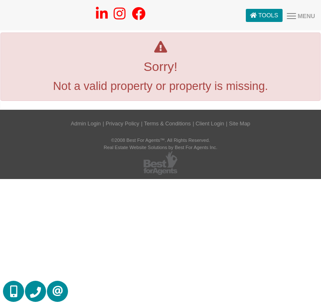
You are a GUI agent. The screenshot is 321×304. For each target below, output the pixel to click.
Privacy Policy (122, 123)
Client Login (210, 123)
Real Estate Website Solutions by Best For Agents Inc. (160, 147)
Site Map (239, 123)
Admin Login (86, 123)
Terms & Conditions (167, 123)
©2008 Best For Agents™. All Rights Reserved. (160, 140)
